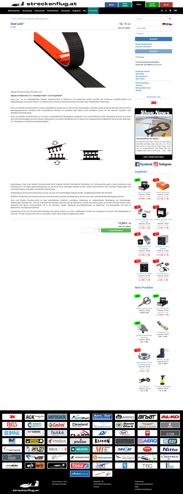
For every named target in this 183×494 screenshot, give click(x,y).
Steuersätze (157, 65)
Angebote (77, 11)
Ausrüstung (27, 11)
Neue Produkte (144, 287)
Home (14, 19)
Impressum (139, 481)
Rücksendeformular (143, 88)
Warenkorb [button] (153, 51)
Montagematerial (42, 19)
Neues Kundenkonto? (144, 44)
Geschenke (65, 11)
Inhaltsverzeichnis (143, 71)
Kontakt (139, 90)
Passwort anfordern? (144, 47)
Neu (84, 11)
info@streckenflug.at (143, 489)
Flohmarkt (93, 11)
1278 (13, 27)
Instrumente (39, 11)
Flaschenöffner (165, 144)
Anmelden (153, 39)
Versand (139, 85)
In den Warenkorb (116, 230)
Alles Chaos (140, 79)
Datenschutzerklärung (144, 484)
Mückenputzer (14, 11)
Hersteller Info (153, 97)
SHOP (145, 157)
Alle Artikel (140, 74)
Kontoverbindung (142, 83)
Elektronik (30, 19)
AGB (136, 487)
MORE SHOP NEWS (156, 157)
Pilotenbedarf (52, 11)
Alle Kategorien (142, 76)
